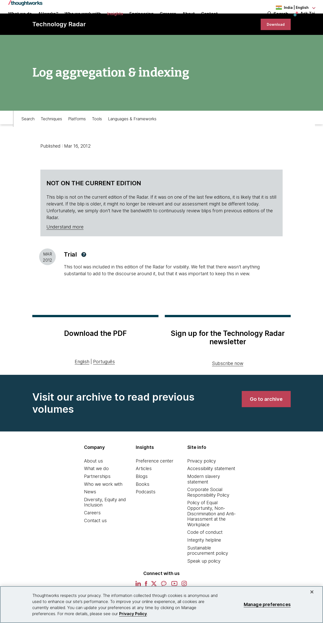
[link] (273, 41)
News (90, 511)
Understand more (65, 246)
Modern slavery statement (203, 498)
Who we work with (103, 503)
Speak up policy (204, 580)
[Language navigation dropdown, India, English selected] (287, 7)
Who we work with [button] (83, 20)
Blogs (142, 495)
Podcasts (145, 511)
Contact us (95, 539)
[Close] (311, 591)
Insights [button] (115, 20)
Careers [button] (168, 20)
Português (104, 380)
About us (93, 480)
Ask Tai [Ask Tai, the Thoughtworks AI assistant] (307, 20)
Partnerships (97, 495)
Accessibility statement (211, 487)
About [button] (188, 20)
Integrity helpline (204, 559)
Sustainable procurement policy (207, 569)
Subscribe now (227, 382)
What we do (96, 487)
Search (281, 20)
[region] (161, 604)
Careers (92, 532)
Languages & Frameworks (132, 135)
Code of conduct (205, 551)
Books (142, 503)
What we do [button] (20, 20)
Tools (97, 135)
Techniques (51, 135)
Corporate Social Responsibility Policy (208, 511)
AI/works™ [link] (48, 20)
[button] (83, 273)
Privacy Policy (133, 613)
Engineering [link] (141, 20)
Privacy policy (201, 480)
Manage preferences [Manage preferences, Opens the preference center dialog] (267, 604)
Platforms (77, 135)
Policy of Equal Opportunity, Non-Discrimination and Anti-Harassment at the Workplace (211, 532)
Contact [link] (209, 20)
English (82, 380)
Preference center (154, 480)
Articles (144, 487)
